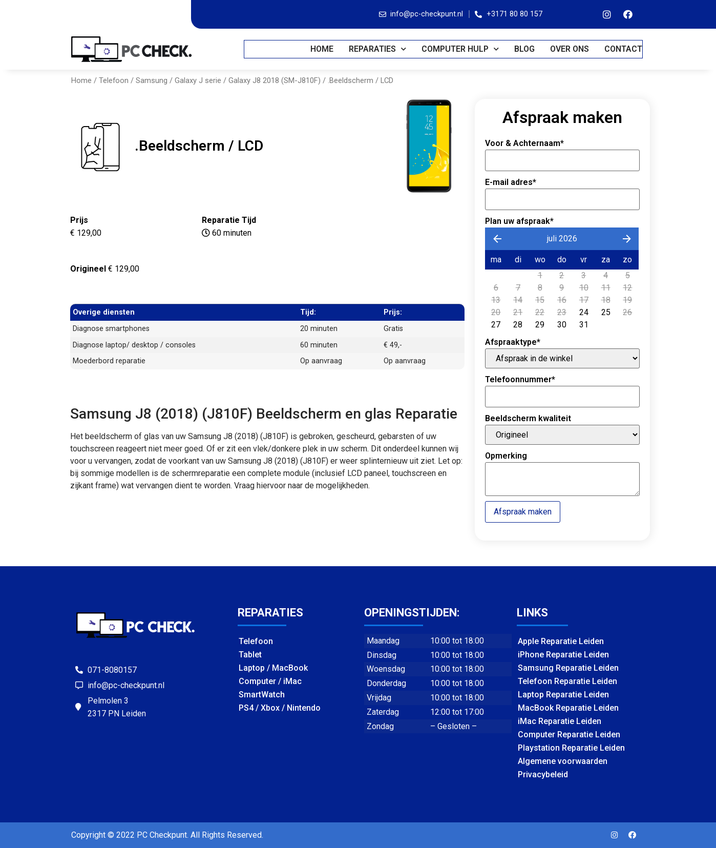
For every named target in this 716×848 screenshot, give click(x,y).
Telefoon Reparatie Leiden (567, 681)
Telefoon (114, 80)
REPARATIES (378, 49)
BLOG (525, 49)
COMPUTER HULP (460, 49)
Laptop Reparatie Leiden (563, 694)
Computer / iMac (270, 681)
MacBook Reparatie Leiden (568, 708)
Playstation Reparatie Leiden (571, 748)
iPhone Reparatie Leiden (563, 654)
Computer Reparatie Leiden (569, 734)
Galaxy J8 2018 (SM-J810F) (274, 80)
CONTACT (624, 49)
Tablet (250, 654)
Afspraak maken (523, 511)
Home (322, 49)
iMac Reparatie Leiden (559, 721)
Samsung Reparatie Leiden (568, 668)
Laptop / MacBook (273, 668)
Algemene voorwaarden (562, 761)
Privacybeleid (543, 774)
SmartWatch (262, 694)
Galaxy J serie (198, 80)
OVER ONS (570, 49)
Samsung (151, 80)
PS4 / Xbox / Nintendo (280, 708)
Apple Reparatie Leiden (561, 641)
